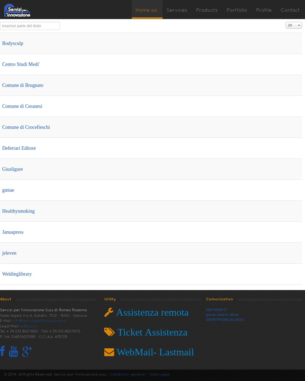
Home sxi (146, 10)
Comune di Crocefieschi (26, 127)
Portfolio (237, 10)
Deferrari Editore (19, 148)
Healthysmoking (18, 211)
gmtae (8, 190)
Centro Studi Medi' (21, 64)
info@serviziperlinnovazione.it (40, 321)
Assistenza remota (151, 312)
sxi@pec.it (28, 326)
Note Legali (160, 374)
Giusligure (12, 169)
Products (207, 10)
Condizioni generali (127, 374)
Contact (290, 10)
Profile (264, 10)
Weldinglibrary (17, 274)
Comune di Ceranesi (22, 106)
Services (176, 10)
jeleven (9, 253)
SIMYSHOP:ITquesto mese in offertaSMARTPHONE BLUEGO (225, 315)
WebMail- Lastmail (154, 352)
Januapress (12, 232)
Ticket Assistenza (151, 332)
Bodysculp (12, 43)
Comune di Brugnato (22, 85)
